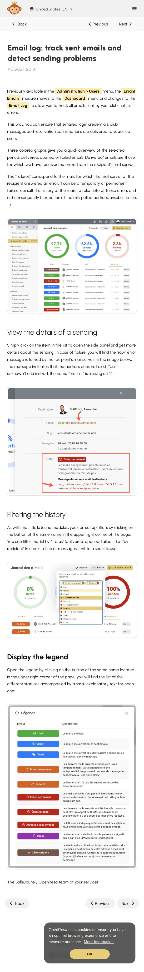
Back (19, 23)
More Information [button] (99, 942)
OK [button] (89, 954)
